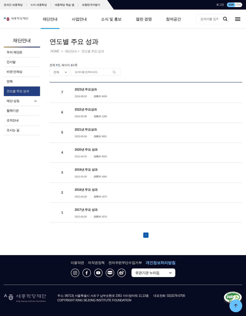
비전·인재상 (14, 71)
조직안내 (12, 120)
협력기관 (12, 110)
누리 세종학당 (38, 4)
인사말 (11, 62)
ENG (238, 4)
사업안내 (79, 19)
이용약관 (77, 262)
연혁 (10, 81)
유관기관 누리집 (147, 273)
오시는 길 (13, 130)
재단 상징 (13, 101)
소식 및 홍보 (111, 19)
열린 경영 (144, 19)
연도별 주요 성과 (18, 91)
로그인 (220, 4)
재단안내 (50, 19)
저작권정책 (96, 262)
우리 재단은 (14, 52)
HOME (55, 51)
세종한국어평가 (91, 4)
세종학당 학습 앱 (64, 4)
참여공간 (173, 19)
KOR (231, 4)
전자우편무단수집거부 (125, 262)
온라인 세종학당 (13, 4)
